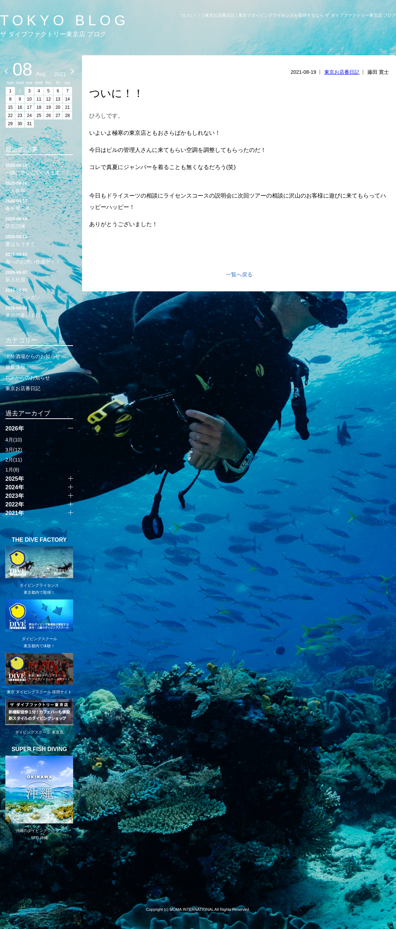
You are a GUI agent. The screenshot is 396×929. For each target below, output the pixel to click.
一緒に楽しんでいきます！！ (39, 168)
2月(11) (13, 460)
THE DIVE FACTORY (39, 540)
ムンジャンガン (39, 293)
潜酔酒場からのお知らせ (32, 356)
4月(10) (13, 440)
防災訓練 (39, 222)
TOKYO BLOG (64, 20)
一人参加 (39, 186)
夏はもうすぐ (39, 240)
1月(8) (12, 470)
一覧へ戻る (239, 274)
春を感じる (39, 204)
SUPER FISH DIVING (39, 749)
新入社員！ (39, 275)
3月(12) (13, 450)
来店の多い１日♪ (39, 311)
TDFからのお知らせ (27, 378)
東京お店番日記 (341, 72)
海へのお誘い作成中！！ (39, 258)
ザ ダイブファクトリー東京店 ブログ (53, 34)
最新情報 (15, 367)
